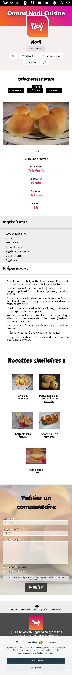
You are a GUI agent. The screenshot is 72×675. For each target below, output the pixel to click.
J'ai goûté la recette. (16, 571)
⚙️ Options (36, 668)
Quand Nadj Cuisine (36, 13)
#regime (13, 609)
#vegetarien (25, 609)
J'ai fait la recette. (15, 567)
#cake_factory (56, 609)
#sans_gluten (40, 609)
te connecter (41, 577)
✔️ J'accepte (36, 661)
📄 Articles (31, 62)
